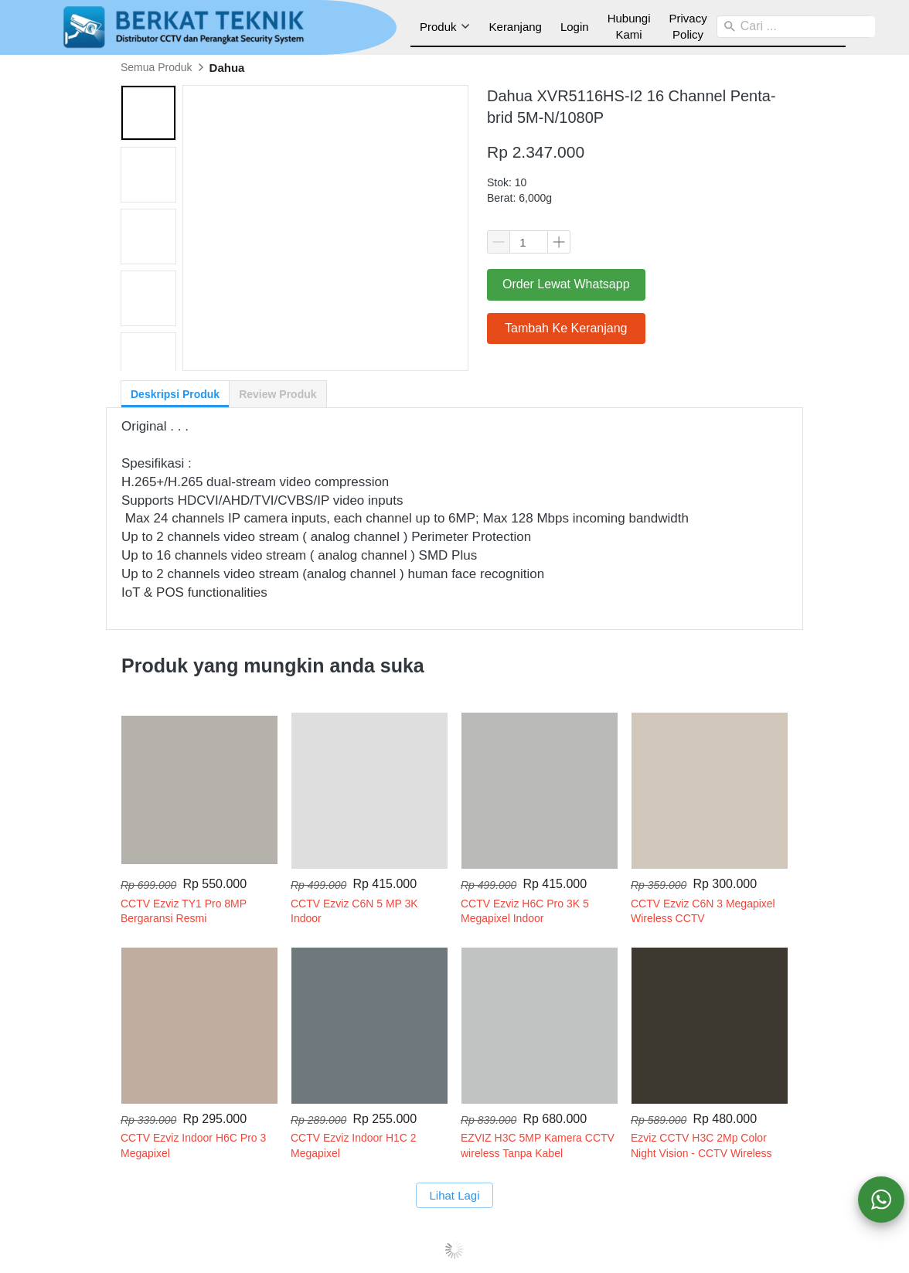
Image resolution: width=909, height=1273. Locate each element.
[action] (881, 1199)
